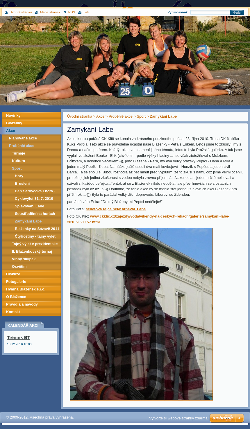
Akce (100, 116)
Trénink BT (18, 337)
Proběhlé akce (121, 116)
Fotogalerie (16, 281)
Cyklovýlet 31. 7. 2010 (34, 198)
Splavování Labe (29, 206)
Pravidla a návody (22, 304)
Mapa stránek (50, 12)
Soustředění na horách (35, 213)
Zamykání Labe (28, 221)
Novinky (13, 115)
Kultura (18, 161)
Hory (19, 176)
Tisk (86, 12)
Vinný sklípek (24, 259)
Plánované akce (23, 138)
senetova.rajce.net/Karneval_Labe (116, 209)
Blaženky (14, 123)
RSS (71, 12)
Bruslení (22, 183)
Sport (141, 116)
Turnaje (18, 153)
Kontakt (13, 312)
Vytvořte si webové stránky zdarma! (179, 418)
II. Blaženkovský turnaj (32, 251)
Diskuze (13, 274)
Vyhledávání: (177, 12)
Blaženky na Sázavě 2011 (37, 229)
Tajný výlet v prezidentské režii (35, 245)
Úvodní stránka (79, 116)
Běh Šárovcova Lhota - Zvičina (35, 192)
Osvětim (19, 266)
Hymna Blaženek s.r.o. (25, 289)
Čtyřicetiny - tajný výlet (35, 236)
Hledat (237, 12)
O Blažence (16, 297)
